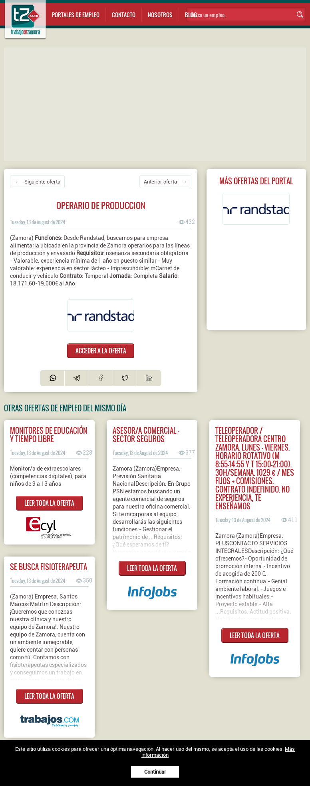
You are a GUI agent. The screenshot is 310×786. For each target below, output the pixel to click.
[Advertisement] (157, 104)
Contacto (123, 15)
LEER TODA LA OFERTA (49, 503)
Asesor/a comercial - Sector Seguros (146, 434)
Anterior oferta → (165, 182)
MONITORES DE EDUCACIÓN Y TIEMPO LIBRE (48, 434)
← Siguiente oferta (37, 182)
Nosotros (160, 15)
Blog (191, 15)
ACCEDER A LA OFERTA (101, 350)
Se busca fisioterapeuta (48, 566)
